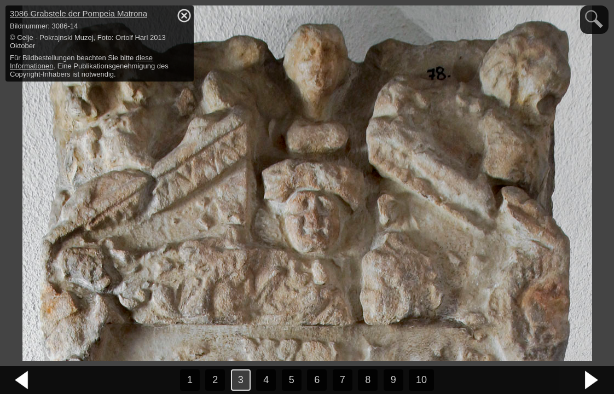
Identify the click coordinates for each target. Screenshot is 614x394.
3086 (78, 13)
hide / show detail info (184, 15)
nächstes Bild (592, 380)
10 (421, 379)
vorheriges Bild (22, 380)
